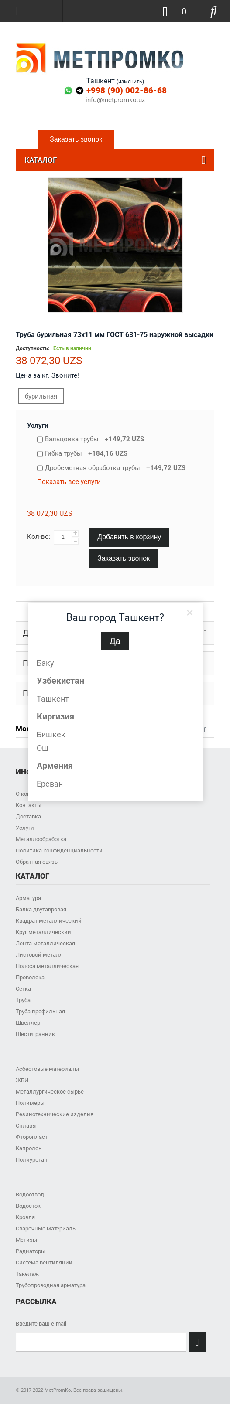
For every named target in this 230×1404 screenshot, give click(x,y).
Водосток (28, 1206)
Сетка (23, 989)
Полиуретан (32, 1159)
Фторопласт (32, 1137)
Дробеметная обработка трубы (115, 468)
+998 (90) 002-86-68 (126, 90)
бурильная (41, 396)
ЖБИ (22, 1080)
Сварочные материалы (46, 1228)
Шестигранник (35, 1034)
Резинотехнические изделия (54, 1114)
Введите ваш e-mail (41, 1323)
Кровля (25, 1217)
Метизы (26, 1240)
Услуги (37, 425)
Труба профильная (40, 1011)
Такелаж (27, 1274)
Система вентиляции (44, 1262)
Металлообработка (41, 839)
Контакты (28, 805)
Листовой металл (39, 955)
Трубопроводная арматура (51, 1285)
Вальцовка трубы (94, 439)
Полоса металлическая (47, 966)
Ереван (50, 783)
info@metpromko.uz (115, 100)
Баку (45, 663)
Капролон (29, 1148)
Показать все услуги (69, 482)
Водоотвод (30, 1194)
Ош (42, 748)
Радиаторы (30, 1251)
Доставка (28, 816)
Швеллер (28, 1023)
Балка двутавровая (41, 909)
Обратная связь (37, 862)
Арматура (28, 898)
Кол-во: (39, 537)
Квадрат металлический (49, 921)
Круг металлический (43, 932)
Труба (23, 1000)
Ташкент (53, 698)
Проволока (30, 977)
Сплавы (26, 1125)
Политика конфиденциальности (59, 850)
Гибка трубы (86, 453)
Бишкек (51, 734)
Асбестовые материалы (47, 1069)
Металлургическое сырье (50, 1091)
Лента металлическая (45, 943)
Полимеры (30, 1103)
